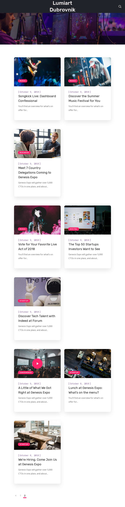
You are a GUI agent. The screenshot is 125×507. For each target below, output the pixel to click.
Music (23, 81)
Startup (24, 301)
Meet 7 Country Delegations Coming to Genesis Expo (34, 172)
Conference (26, 372)
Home (17, 40)
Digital (73, 229)
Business (24, 152)
